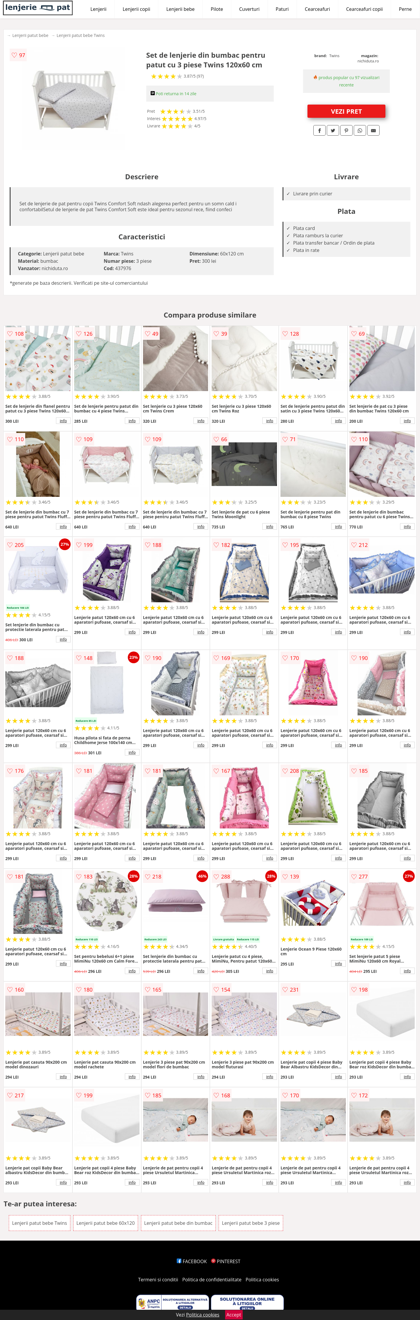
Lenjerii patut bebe (30, 35)
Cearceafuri (317, 9)
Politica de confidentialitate (212, 1279)
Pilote (217, 9)
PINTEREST (225, 1261)
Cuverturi (249, 9)
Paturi (282, 9)
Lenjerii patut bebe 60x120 (105, 1223)
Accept (234, 1315)
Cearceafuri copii (364, 9)
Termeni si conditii (158, 1279)
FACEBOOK (192, 1261)
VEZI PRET (346, 111)
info (63, 420)
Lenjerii (99, 9)
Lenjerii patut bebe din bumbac (178, 1223)
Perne (405, 9)
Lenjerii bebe (180, 9)
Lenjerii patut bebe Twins (81, 35)
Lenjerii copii (136, 9)
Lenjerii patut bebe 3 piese (251, 1223)
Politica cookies (262, 1279)
